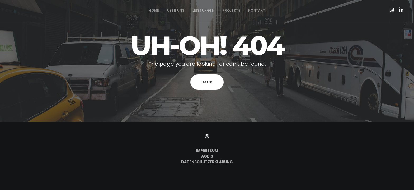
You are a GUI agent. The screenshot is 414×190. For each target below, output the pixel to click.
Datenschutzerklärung (207, 161)
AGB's (207, 156)
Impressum (207, 150)
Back (207, 82)
